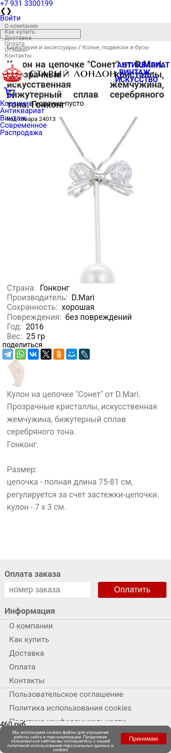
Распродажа (21, 132)
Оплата (15, 43)
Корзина (14, 103)
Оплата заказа (33, 574)
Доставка (18, 37)
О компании (21, 25)
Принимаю (143, 738)
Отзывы (16, 49)
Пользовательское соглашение (66, 694)
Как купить (20, 31)
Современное (23, 125)
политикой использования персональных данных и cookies (60, 748)
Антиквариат (22, 110)
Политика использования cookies (70, 707)
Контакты (18, 55)
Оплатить (132, 589)
